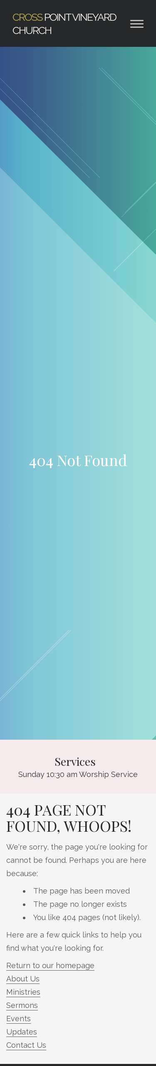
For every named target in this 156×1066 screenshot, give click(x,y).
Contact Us (26, 1045)
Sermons (22, 1005)
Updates (21, 1031)
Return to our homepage (50, 965)
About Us (23, 978)
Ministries (23, 992)
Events (18, 1018)
